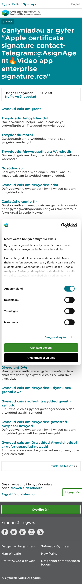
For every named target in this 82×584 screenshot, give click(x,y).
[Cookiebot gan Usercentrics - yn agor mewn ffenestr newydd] (67, 225)
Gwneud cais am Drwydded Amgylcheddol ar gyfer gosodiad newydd (39, 444)
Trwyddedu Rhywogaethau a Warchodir (36, 151)
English (76, 4)
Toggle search (67, 13)
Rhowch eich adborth (26, 488)
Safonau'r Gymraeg (55, 546)
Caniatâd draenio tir (19, 201)
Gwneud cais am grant (21, 109)
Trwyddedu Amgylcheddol (24, 118)
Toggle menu (77, 13)
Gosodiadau (12, 168)
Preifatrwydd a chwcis (18, 561)
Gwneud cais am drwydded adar (29, 185)
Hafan (7, 22)
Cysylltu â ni (41, 509)
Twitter (13, 532)
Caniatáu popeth (41, 347)
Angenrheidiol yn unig (41, 357)
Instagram (31, 532)
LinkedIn (22, 532)
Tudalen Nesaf (62, 466)
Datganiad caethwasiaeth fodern (60, 562)
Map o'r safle (11, 553)
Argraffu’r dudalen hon (18, 494)
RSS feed (40, 532)
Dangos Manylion (56, 337)
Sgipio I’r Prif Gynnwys (18, 4)
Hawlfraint (49, 553)
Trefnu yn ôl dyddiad (20, 96)
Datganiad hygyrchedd (18, 546)
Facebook (4, 532)
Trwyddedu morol (17, 135)
